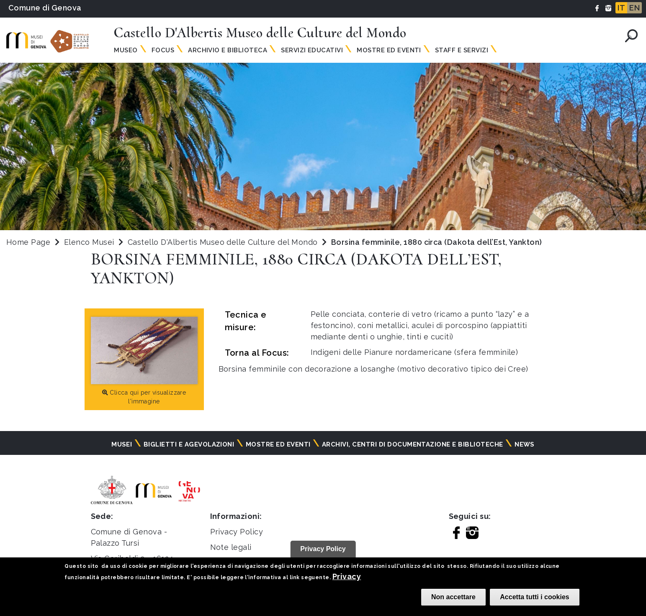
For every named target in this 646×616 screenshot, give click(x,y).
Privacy (346, 576)
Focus (163, 50)
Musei (121, 444)
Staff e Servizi (461, 50)
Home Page (28, 242)
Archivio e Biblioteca (227, 50)
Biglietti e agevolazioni (189, 444)
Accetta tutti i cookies (534, 597)
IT (621, 7)
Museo (125, 50)
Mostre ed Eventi (389, 50)
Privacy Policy (236, 531)
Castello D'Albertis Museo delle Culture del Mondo (224, 242)
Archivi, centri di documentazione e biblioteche (412, 444)
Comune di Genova (45, 7)
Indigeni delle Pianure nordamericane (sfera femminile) (414, 352)
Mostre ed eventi (278, 444)
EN (634, 7)
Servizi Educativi (312, 50)
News (525, 444)
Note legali (231, 547)
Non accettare (453, 597)
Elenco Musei (89, 242)
